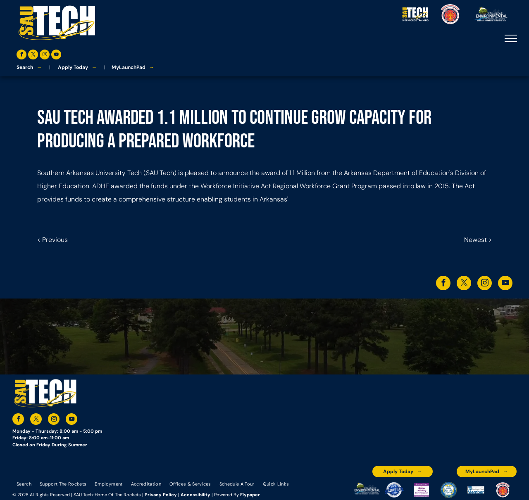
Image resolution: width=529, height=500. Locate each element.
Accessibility (195, 495)
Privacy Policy (161, 495)
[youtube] (56, 56)
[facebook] (21, 56)
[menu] (511, 38)
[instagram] (45, 56)
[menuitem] (24, 483)
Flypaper (250, 495)
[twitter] (33, 56)
